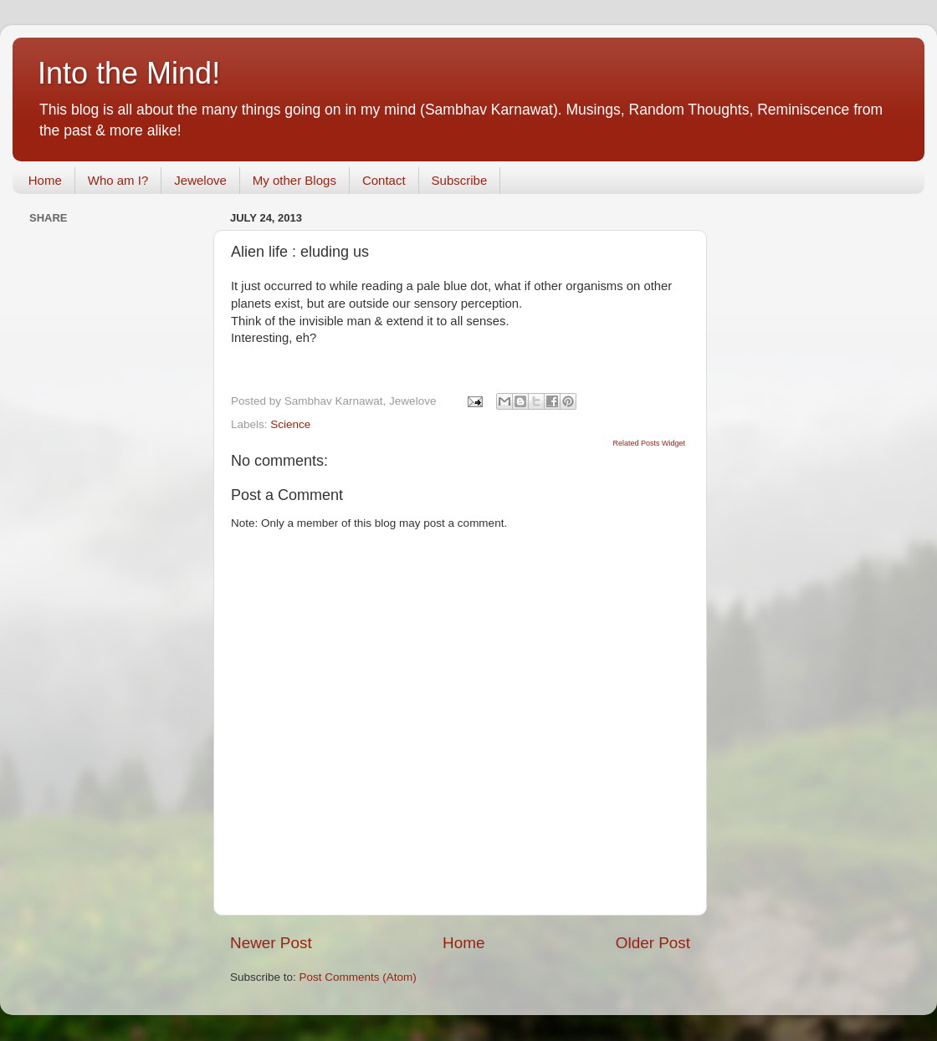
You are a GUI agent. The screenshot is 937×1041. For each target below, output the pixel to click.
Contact (384, 180)
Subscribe (460, 180)
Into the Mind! (129, 73)
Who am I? (118, 180)
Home (45, 180)
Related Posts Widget (648, 443)
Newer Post (271, 943)
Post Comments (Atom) (358, 977)
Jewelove (200, 180)
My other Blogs (294, 180)
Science (290, 424)
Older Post (653, 943)
